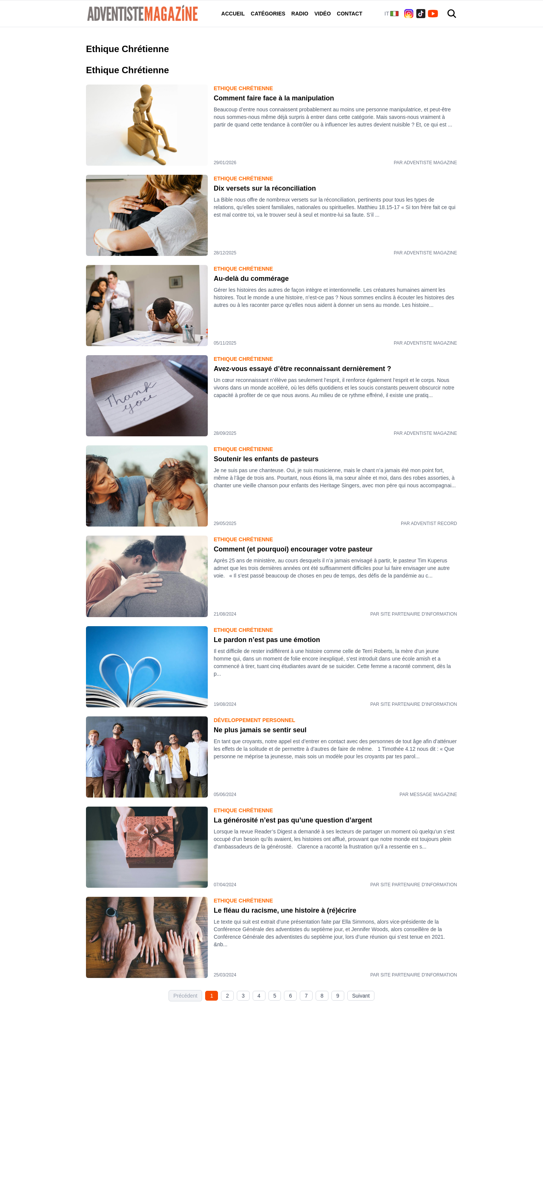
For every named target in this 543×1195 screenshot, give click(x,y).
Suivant (361, 996)
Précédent (185, 996)
